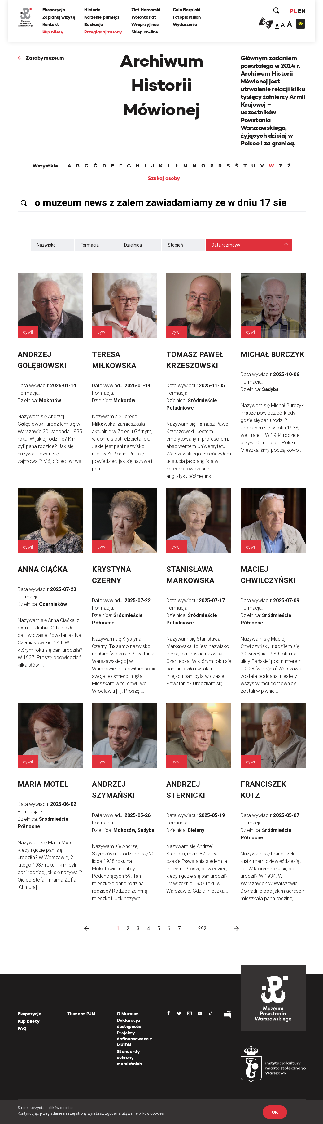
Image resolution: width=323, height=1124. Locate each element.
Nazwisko (46, 244)
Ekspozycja (53, 9)
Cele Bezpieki (186, 9)
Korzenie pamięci (101, 17)
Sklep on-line (144, 32)
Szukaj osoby (164, 178)
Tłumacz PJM (81, 1013)
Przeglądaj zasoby (103, 32)
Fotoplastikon (187, 17)
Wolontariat (143, 17)
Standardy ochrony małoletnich (129, 1057)
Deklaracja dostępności (129, 1023)
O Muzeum (128, 1013)
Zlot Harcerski (145, 9)
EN (301, 10)
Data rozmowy (226, 244)
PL (293, 10)
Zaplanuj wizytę (58, 17)
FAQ (22, 1028)
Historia (92, 9)
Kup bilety (52, 32)
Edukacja (93, 24)
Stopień (175, 244)
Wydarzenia (185, 24)
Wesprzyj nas (145, 24)
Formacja (90, 244)
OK (275, 1112)
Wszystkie (45, 165)
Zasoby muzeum (45, 58)
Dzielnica (133, 244)
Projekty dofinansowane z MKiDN (134, 1039)
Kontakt (50, 24)
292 (202, 928)
